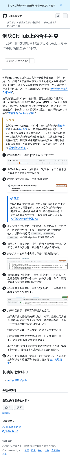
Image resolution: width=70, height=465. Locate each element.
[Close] (61, 5)
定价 (47, 450)
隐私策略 (6, 412)
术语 (27, 450)
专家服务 (56, 450)
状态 (40, 450)
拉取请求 (11, 22)
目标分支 (23, 129)
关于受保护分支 (17, 147)
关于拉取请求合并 (17, 380)
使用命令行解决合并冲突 (24, 218)
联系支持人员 (10, 431)
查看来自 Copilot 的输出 (21, 113)
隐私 (33, 450)
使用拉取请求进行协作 (30, 22)
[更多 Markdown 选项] (32, 60)
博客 (4, 453)
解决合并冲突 (50, 22)
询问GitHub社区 (11, 426)
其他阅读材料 (15, 372)
